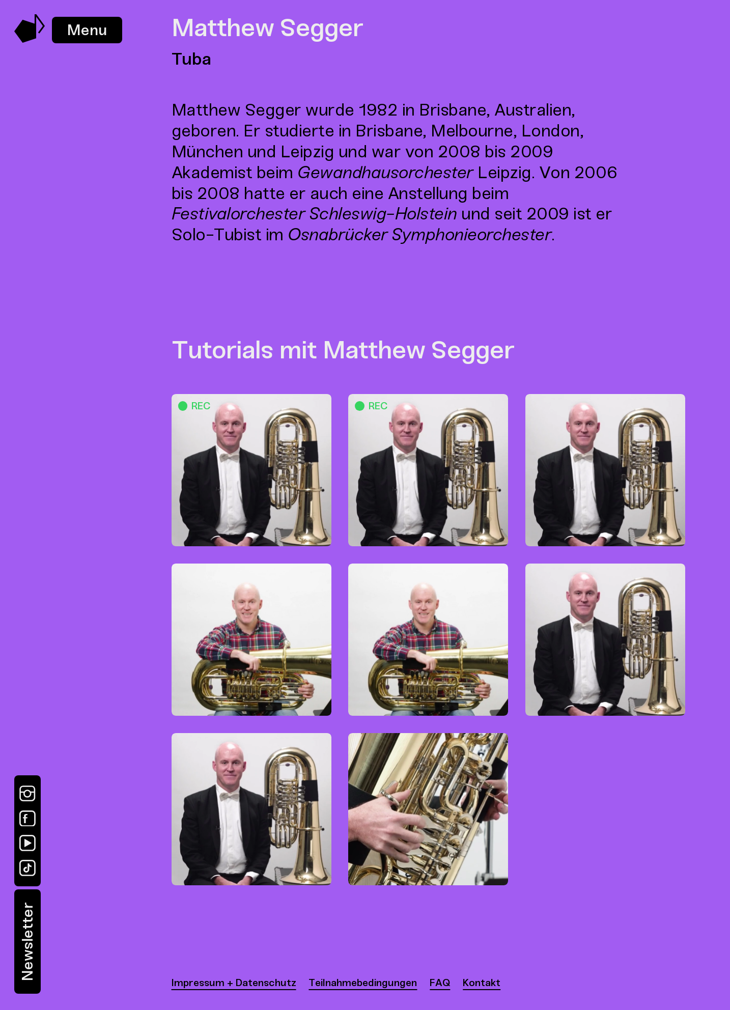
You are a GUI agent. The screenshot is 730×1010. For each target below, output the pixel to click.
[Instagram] (27, 793)
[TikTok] (27, 868)
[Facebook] (27, 818)
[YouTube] (27, 843)
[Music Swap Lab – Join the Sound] (29, 40)
